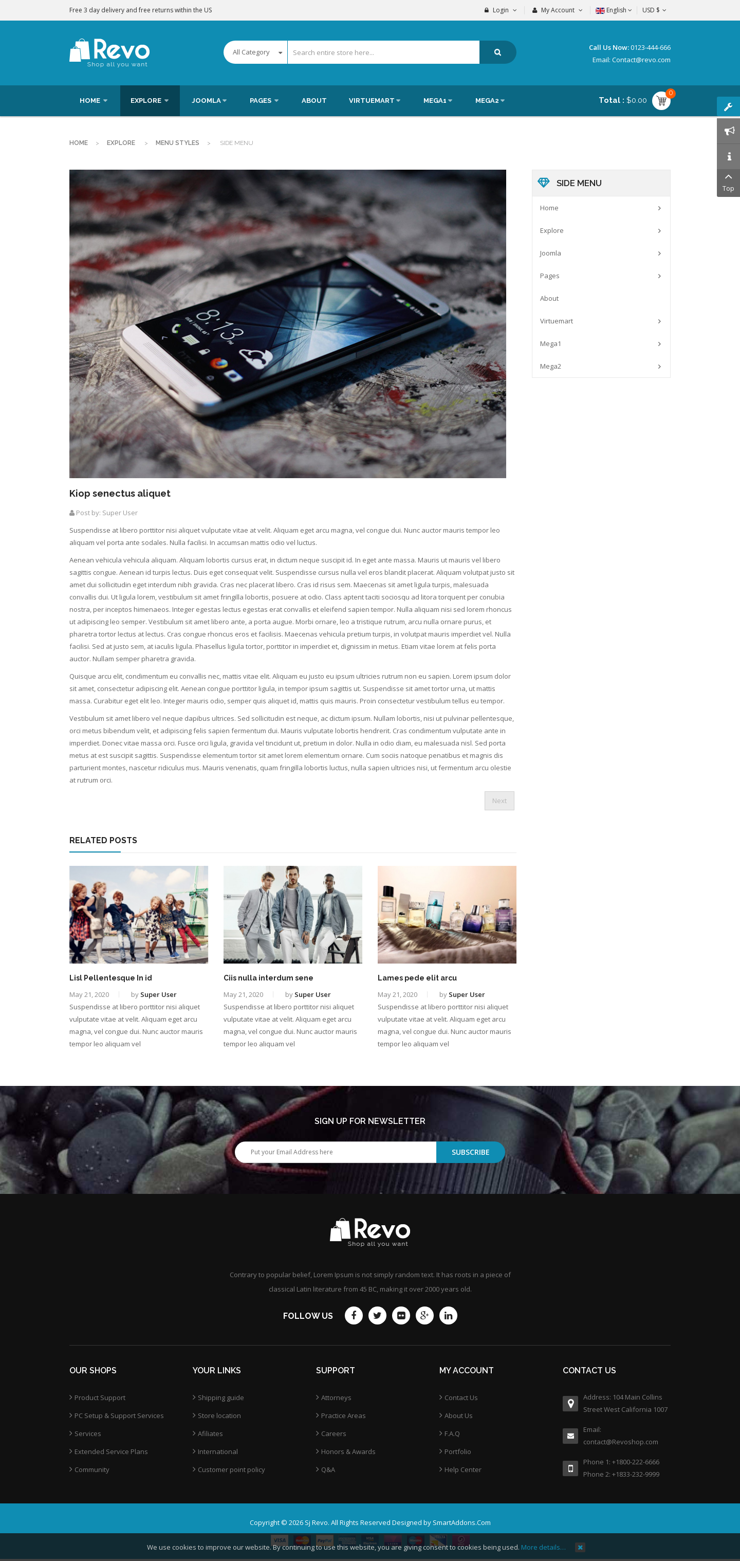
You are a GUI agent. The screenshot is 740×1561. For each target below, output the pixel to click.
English (614, 10)
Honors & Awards (348, 1451)
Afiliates (210, 1433)
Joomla (550, 253)
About (549, 298)
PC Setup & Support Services (119, 1415)
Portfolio (458, 1451)
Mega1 (550, 343)
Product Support (100, 1397)
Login (501, 10)
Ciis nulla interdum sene (268, 978)
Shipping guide (221, 1397)
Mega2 (550, 366)
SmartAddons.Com (462, 1522)
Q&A (328, 1469)
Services (88, 1433)
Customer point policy (231, 1469)
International (218, 1451)
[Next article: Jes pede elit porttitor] (499, 800)
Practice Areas (343, 1415)
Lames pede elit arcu (417, 978)
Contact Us (461, 1397)
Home (78, 143)
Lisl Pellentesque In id (110, 978)
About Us (459, 1415)
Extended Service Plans (111, 1451)
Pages (550, 275)
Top (728, 181)
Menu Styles (177, 143)
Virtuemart (556, 320)
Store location (219, 1415)
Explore (122, 143)
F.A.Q (452, 1433)
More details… (543, 1547)
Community (92, 1469)
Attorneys (336, 1397)
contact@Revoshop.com (620, 1441)
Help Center (463, 1469)
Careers (333, 1433)
